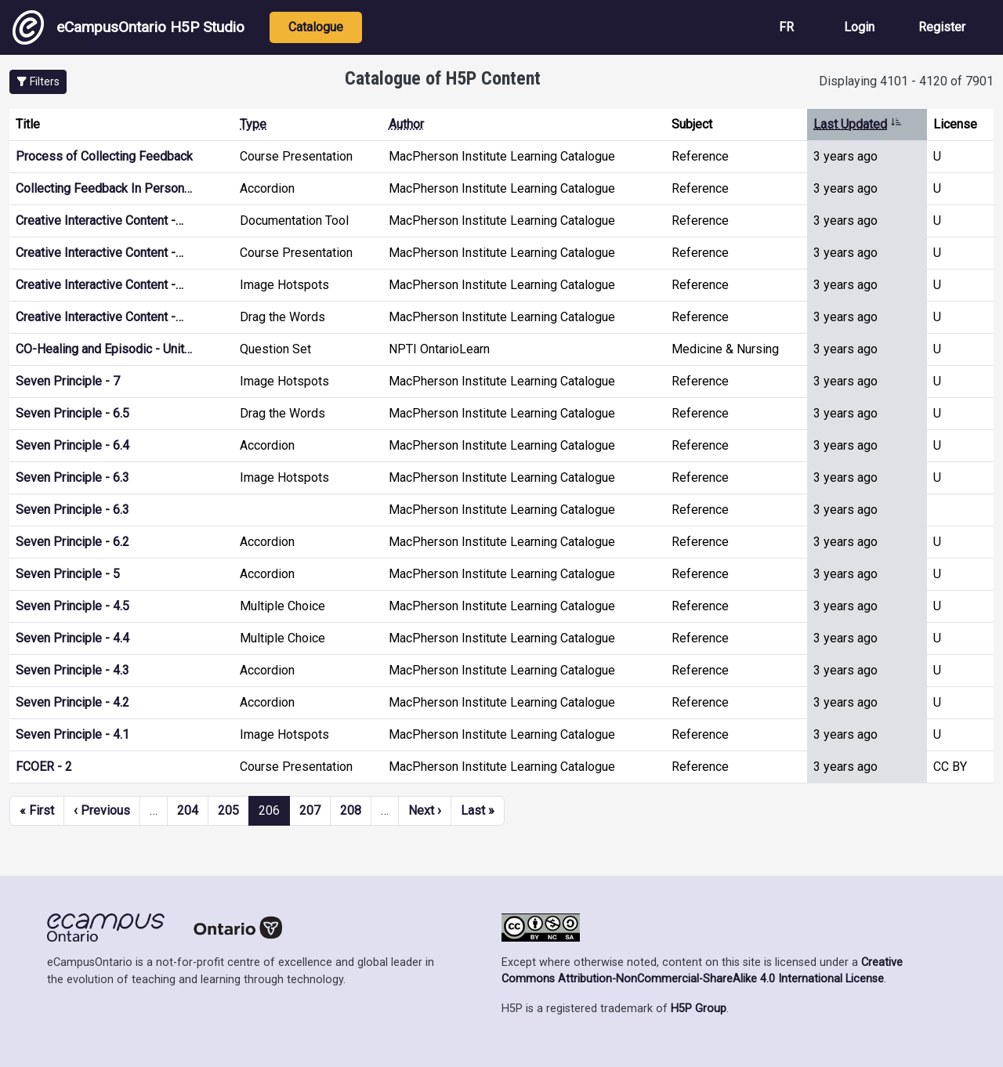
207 (309, 810)
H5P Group (698, 1008)
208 (350, 810)
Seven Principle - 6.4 (72, 445)
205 (228, 810)
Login (859, 27)
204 (187, 810)
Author (406, 124)
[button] (38, 82)
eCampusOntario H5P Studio (128, 27)
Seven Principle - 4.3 (72, 670)
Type (253, 124)
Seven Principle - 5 (68, 573)
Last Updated (857, 124)
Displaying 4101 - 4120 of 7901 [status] (906, 81)
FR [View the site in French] (786, 27)
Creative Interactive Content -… (99, 220)
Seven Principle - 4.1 (72, 734)
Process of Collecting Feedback (104, 156)
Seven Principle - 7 (68, 381)
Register (941, 27)
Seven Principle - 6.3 (72, 477)
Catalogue (315, 27)
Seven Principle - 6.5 (72, 413)
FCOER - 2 (44, 766)
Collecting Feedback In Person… (104, 188)
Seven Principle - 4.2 (72, 702)
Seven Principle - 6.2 (72, 541)
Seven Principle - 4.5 (72, 606)
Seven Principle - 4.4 (72, 638)
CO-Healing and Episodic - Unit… (104, 349)
